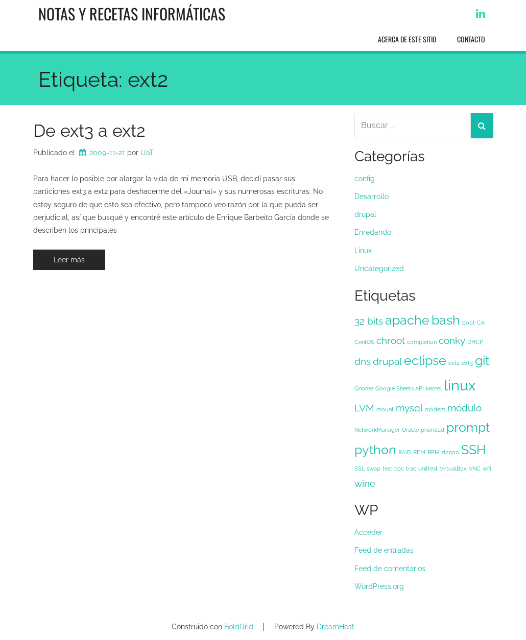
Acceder (368, 532)
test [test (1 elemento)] (387, 468)
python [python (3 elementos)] (375, 449)
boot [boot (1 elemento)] (468, 322)
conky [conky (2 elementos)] (452, 340)
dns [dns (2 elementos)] (362, 361)
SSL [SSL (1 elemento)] (359, 468)
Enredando (372, 232)
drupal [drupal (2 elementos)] (387, 361)
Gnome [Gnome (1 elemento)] (363, 388)
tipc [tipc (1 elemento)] (399, 468)
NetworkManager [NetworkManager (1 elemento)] (377, 430)
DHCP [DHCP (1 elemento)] (475, 342)
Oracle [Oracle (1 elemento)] (410, 430)
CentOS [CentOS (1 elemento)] (364, 342)
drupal (365, 214)
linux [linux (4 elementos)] (460, 385)
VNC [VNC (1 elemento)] (475, 468)
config (364, 179)
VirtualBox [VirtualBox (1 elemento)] (453, 468)
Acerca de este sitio (407, 39)
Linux (363, 251)
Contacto (471, 39)
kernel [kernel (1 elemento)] (434, 388)
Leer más (69, 260)
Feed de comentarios (389, 568)
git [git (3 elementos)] (482, 360)
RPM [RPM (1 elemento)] (433, 452)
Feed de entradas (384, 550)
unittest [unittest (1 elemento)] (428, 468)
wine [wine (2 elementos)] (364, 483)
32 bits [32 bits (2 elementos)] (368, 321)
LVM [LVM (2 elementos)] (364, 407)
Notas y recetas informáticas (131, 13)
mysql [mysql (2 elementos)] (409, 407)
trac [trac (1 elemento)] (411, 468)
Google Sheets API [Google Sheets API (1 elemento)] (399, 388)
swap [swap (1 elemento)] (373, 468)
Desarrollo (371, 196)
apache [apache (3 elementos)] (407, 320)
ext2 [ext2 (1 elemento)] (454, 363)
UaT (147, 153)
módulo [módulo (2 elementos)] (464, 407)
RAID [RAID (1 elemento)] (404, 452)
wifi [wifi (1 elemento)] (487, 468)
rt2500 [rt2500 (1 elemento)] (450, 452)
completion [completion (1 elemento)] (422, 342)
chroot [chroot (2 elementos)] (390, 340)
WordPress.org (379, 586)
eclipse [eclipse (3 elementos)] (425, 360)
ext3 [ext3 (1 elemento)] (467, 363)
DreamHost (335, 627)
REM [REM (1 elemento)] (419, 452)
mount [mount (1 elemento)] (385, 409)
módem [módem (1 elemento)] (435, 409)
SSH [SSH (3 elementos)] (473, 449)
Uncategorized (379, 268)
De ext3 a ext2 (89, 130)
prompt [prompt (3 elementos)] (468, 427)
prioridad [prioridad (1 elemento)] (432, 430)
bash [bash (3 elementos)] (446, 320)
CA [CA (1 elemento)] (481, 322)
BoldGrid (238, 627)
